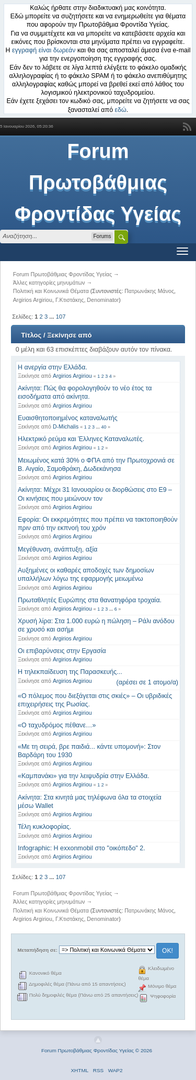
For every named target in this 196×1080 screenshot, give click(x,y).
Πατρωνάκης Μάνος (149, 291)
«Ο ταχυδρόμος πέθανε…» (57, 725)
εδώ (120, 110)
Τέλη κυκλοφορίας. (44, 826)
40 (103, 427)
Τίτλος (31, 335)
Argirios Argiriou (32, 300)
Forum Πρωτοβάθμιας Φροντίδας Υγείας (98, 182)
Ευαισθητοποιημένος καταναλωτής (68, 418)
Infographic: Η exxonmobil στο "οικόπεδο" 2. (81, 848)
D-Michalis (65, 426)
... (52, 316)
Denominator (103, 300)
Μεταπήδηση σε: (37, 950)
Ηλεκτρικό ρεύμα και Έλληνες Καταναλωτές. (81, 439)
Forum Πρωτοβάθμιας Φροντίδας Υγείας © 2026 (96, 1050)
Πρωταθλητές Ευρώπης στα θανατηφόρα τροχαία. (90, 600)
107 (61, 316)
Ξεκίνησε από (69, 335)
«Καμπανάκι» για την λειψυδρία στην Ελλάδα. (83, 776)
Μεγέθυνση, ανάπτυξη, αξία (58, 549)
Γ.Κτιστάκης (69, 300)
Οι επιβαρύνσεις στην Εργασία (62, 651)
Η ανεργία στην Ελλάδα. (52, 367)
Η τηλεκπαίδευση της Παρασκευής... (70, 672)
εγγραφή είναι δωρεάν (44, 50)
